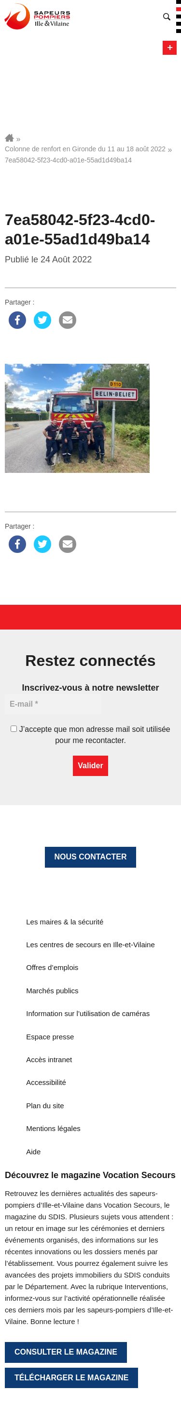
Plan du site (45, 1105)
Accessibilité (46, 1082)
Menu (170, 48)
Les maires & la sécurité (64, 922)
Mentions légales (53, 1128)
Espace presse (50, 1037)
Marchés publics (52, 990)
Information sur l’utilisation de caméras (88, 1013)
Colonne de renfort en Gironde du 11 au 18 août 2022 (85, 149)
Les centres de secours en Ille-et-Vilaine (90, 944)
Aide (33, 1152)
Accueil (9, 138)
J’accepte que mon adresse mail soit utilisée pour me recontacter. (90, 734)
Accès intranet (49, 1059)
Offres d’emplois (52, 967)
